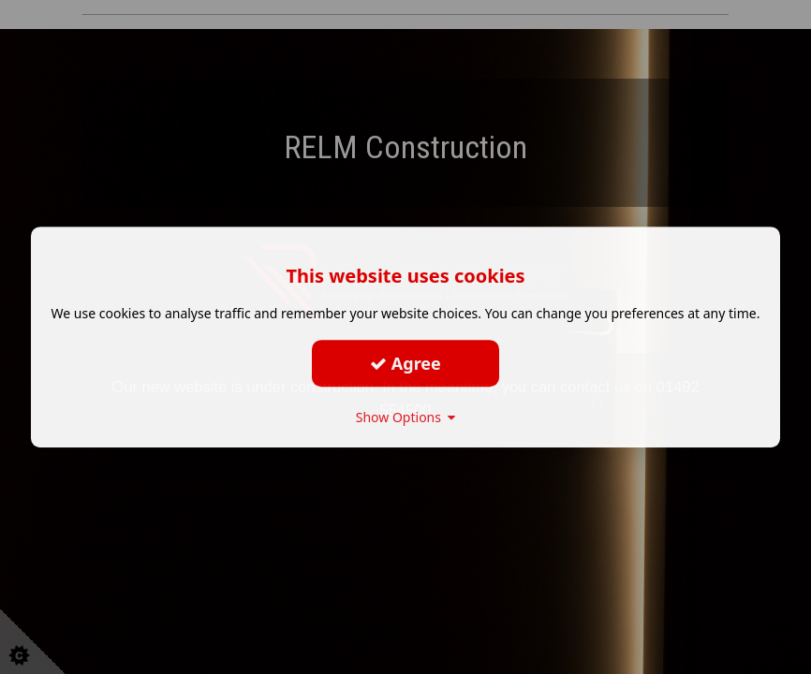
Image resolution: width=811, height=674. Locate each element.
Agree (405, 363)
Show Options (406, 417)
